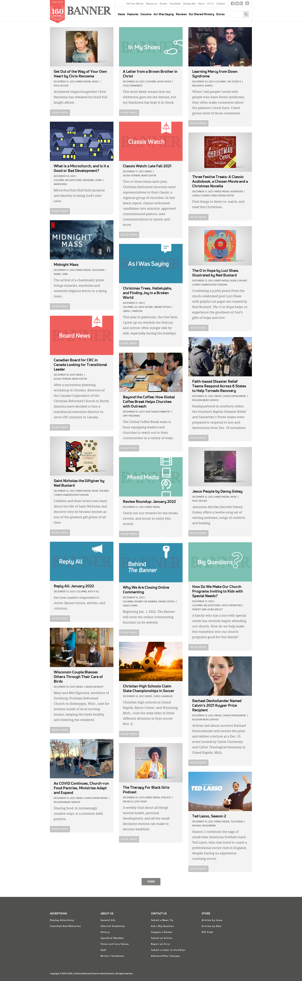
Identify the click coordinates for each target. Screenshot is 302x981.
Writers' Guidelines (112, 956)
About (201, 4)
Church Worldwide (234, 396)
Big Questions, (73, 180)
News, (218, 396)
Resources (151, 4)
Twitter (237, 4)
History (105, 932)
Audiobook (236, 192)
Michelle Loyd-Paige (135, 802)
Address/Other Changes (165, 956)
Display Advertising (62, 920)
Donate (163, 4)
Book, (233, 281)
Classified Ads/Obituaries (65, 926)
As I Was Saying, (143, 307)
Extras (220, 14)
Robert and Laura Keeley (207, 610)
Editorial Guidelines (113, 926)
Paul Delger (61, 86)
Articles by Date (211, 926)
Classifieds (175, 4)
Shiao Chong (130, 606)
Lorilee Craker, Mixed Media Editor (213, 196)
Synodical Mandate (112, 938)
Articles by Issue (212, 920)
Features (132, 14)
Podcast (166, 798)
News (148, 172)
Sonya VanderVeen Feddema (210, 285)
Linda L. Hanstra (133, 311)
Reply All (93, 592)
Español (220, 4)
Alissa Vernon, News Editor (139, 176)
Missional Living (92, 180)
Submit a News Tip (162, 920)
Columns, (151, 82)
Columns (145, 14)
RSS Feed (207, 932)
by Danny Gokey (217, 491)
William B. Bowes (202, 86)
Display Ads (189, 4)
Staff (103, 950)
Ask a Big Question (162, 926)
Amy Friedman (131, 416)
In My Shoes (164, 82)
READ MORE (60, 113)
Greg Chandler (163, 696)
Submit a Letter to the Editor (168, 950)
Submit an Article (161, 938)
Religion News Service (205, 400)
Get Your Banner (135, 4)
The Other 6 (234, 82)
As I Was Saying (164, 14)
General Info (108, 920)
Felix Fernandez (132, 86)
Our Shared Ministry (201, 14)
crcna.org (247, 3)
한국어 (210, 4)
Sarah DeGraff (94, 687)
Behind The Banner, (146, 602)
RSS (241, 4)
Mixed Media (153, 507)
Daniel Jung (61, 274)
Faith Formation (231, 605)
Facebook (232, 4)
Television (98, 270)
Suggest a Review (161, 932)
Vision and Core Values (115, 944)
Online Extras (162, 307)
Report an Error (160, 944)
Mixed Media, (83, 82)
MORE (151, 881)
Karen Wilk (60, 184)
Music (95, 82)
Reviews (181, 14)
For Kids (242, 281)
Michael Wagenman (204, 826)
